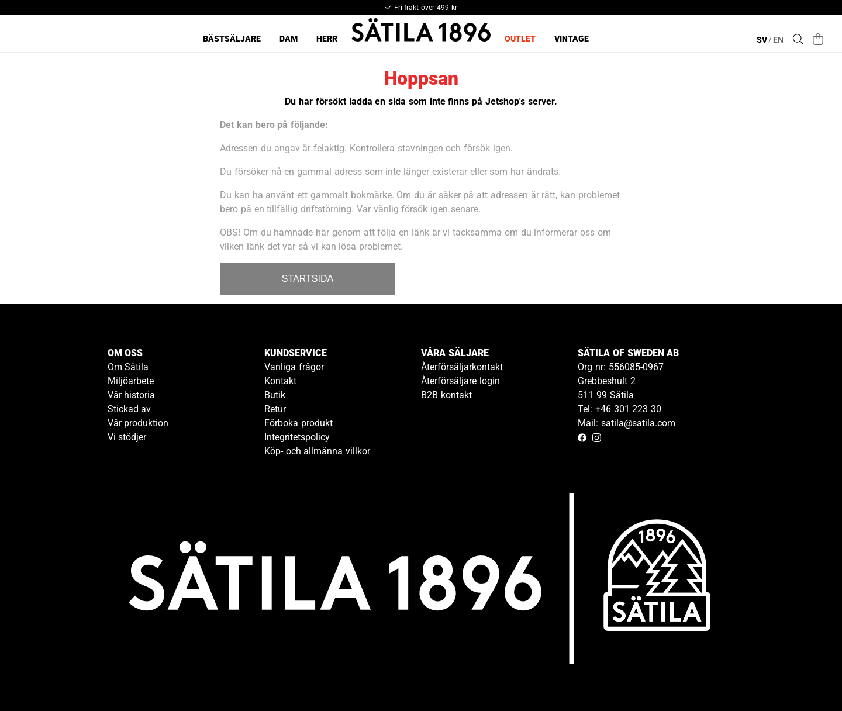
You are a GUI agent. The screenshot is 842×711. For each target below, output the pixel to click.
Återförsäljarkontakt (462, 366)
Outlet (520, 38)
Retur (275, 409)
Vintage (571, 38)
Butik (274, 395)
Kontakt (280, 380)
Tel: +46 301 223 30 (619, 409)
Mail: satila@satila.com (626, 423)
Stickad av (129, 409)
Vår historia (132, 395)
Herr (326, 38)
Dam (288, 38)
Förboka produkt (298, 423)
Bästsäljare (232, 38)
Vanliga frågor (294, 366)
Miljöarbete (131, 380)
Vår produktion (138, 423)
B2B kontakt (446, 395)
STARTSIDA (307, 279)
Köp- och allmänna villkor (317, 451)
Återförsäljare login (460, 380)
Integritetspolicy (297, 437)
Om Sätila (128, 366)
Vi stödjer (127, 437)
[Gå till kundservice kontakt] (806, 675)
